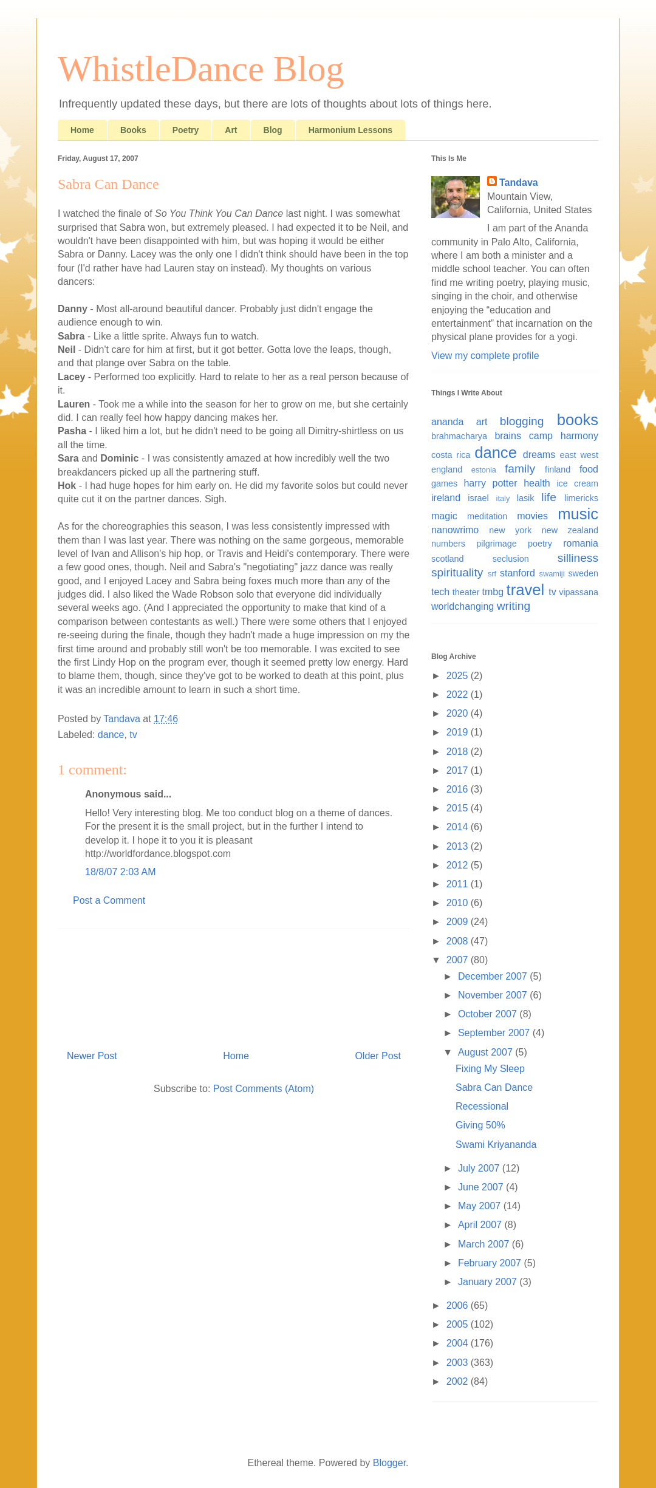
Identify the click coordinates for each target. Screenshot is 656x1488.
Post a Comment (109, 900)
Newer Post (92, 1056)
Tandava (518, 182)
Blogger (389, 1463)
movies (532, 516)
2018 (458, 751)
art (482, 422)
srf (492, 573)
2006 (458, 1305)
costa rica (450, 455)
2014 (458, 827)
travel (526, 589)
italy (503, 498)
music (578, 513)
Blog (273, 130)
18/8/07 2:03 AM (120, 872)
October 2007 (488, 1014)
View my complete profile (485, 355)
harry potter (490, 483)
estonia (483, 469)
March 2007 (485, 1244)
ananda (447, 422)
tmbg (493, 592)
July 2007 (480, 1168)
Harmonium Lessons (350, 130)
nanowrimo (455, 530)
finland (557, 469)
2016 (458, 789)
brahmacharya (459, 436)
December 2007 (494, 976)
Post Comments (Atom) (263, 1089)
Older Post (378, 1056)
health (537, 483)
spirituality (457, 572)
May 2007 (481, 1206)
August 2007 (486, 1052)
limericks (581, 498)
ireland (445, 498)
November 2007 (494, 995)
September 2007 (495, 1033)
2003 (458, 1362)
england (446, 469)
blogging (522, 421)
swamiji (552, 573)
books (577, 419)
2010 (458, 903)
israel (478, 498)
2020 (458, 713)
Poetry (186, 130)
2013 (458, 846)
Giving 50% (480, 1125)
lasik (526, 498)
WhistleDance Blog (201, 69)
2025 (458, 676)
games (444, 483)
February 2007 (491, 1263)
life (548, 497)
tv (133, 734)
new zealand (570, 530)
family (520, 468)
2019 (458, 732)
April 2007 (481, 1225)
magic (444, 516)
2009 (458, 921)
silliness (578, 557)
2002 (458, 1381)
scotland (447, 559)
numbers (448, 543)
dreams (539, 454)
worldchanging (462, 606)
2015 (458, 808)
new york (510, 530)
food (588, 469)
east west (578, 455)
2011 (458, 884)
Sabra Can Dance (494, 1087)
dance (111, 734)
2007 (458, 960)
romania (580, 543)
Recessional (482, 1106)
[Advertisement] (234, 984)
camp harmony (563, 436)
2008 (458, 941)
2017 (458, 770)
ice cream (577, 483)
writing (513, 605)
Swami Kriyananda (496, 1144)
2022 (458, 694)
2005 (458, 1324)
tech (440, 592)
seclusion (511, 559)
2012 (458, 865)
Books (133, 130)
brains (507, 436)
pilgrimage (496, 543)
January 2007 (488, 1282)
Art (231, 130)
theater (466, 592)
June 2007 (482, 1187)
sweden (583, 573)
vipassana (578, 592)
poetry (540, 543)
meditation (487, 516)
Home (82, 130)
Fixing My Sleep (490, 1068)
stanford (517, 573)
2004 (458, 1343)
